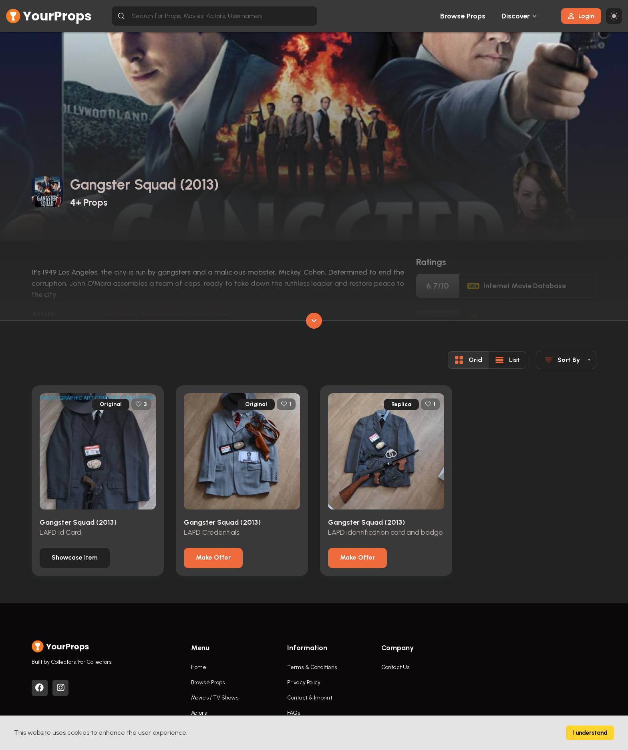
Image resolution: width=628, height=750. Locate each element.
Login (581, 16)
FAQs (293, 713)
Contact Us (395, 667)
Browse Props (462, 16)
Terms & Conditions (312, 667)
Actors (199, 713)
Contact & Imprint (309, 697)
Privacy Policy (303, 682)
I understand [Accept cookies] (590, 732)
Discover (515, 16)
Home (198, 667)
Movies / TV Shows (214, 697)
